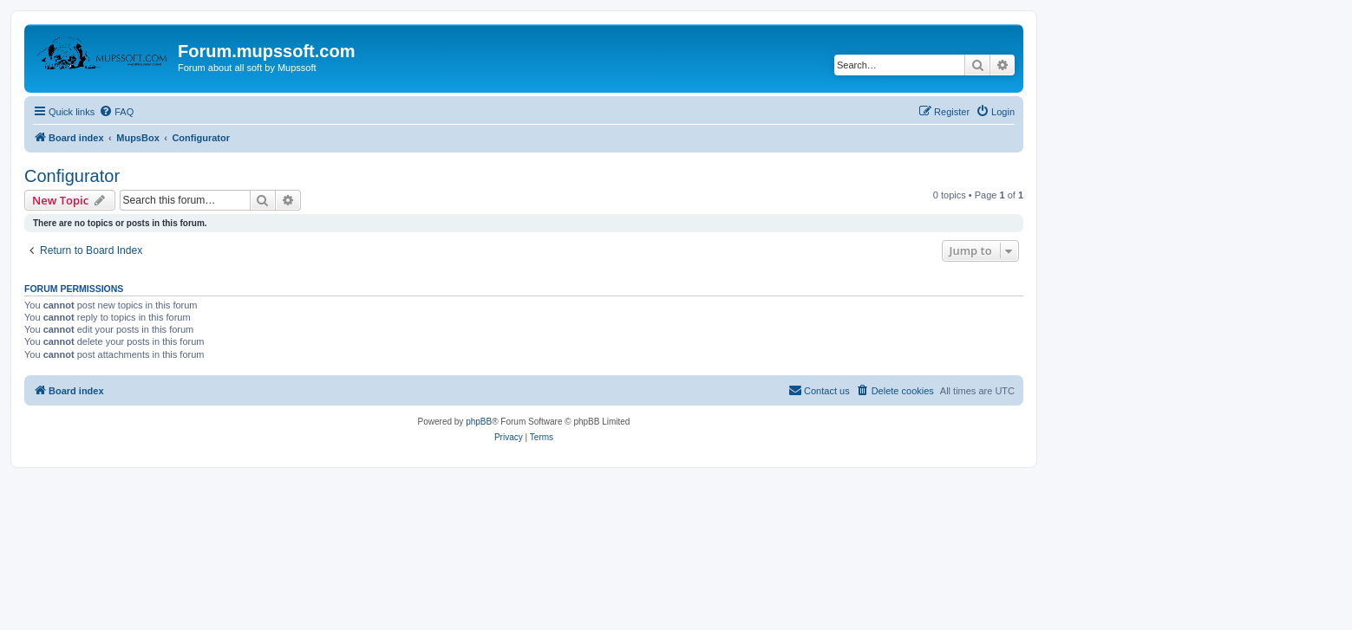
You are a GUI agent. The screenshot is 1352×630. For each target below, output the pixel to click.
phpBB (479, 421)
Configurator (72, 175)
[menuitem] (116, 111)
